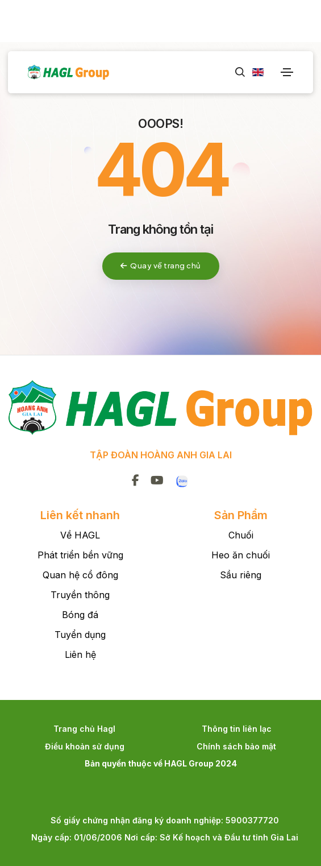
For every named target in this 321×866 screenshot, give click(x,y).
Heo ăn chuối (240, 555)
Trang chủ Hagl (84, 729)
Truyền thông (80, 594)
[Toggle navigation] (287, 72)
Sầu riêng (240, 575)
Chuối (240, 535)
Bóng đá (80, 614)
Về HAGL (80, 535)
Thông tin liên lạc (237, 729)
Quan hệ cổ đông (80, 575)
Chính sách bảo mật (236, 746)
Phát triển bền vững (80, 555)
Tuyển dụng (80, 634)
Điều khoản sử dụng (84, 746)
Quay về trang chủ (160, 265)
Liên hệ (80, 654)
